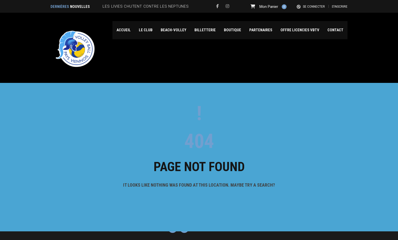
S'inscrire (339, 6)
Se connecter (314, 6)
